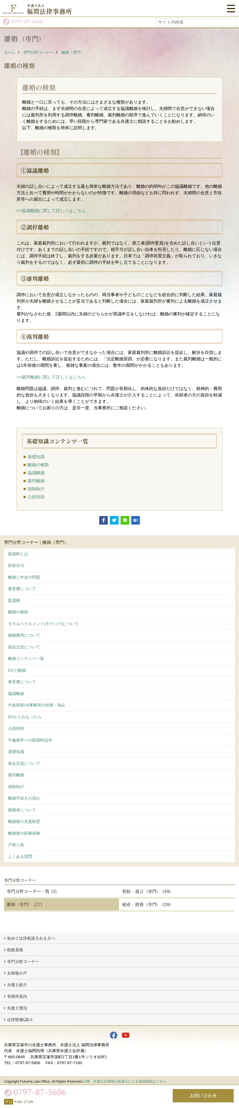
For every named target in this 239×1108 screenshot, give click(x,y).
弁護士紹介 (17, 984)
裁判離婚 (36, 481)
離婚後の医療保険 (24, 833)
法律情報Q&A (20, 1019)
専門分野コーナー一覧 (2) (32, 891)
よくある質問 (20, 856)
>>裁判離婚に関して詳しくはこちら (51, 377)
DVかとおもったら (25, 717)
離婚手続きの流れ (24, 798)
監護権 (14, 600)
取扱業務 (15, 949)
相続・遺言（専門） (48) (146, 891)
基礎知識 (36, 456)
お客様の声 (17, 973)
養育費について (22, 588)
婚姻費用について (24, 635)
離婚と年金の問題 (24, 577)
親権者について (22, 810)
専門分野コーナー (38, 52)
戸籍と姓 (16, 844)
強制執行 (36, 489)
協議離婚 (36, 473)
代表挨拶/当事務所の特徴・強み (36, 705)
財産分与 (16, 565)
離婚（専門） (72, 52)
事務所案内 (17, 996)
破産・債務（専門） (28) (146, 904)
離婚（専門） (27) (25, 904)
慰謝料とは (18, 554)
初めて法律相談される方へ (31, 938)
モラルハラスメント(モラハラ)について (43, 623)
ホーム (9, 52)
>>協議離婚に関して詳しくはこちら (51, 210)
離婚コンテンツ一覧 (26, 658)
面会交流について (24, 647)
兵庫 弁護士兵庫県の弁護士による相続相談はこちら (124, 1081)
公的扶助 (36, 497)
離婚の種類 (38, 465)
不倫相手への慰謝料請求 (30, 740)
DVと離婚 (17, 670)
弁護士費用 (17, 1008)
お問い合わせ (203, 1095)
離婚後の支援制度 (24, 821)
